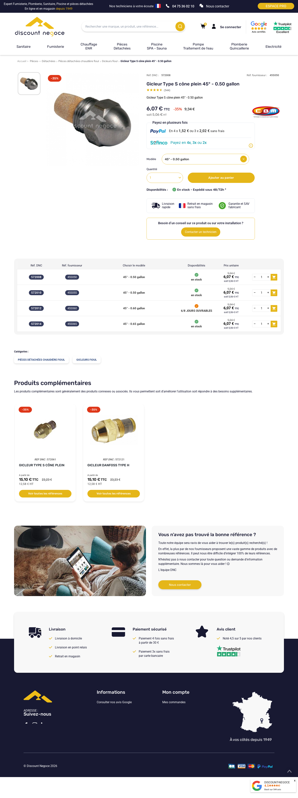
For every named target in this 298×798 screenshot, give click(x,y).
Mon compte (175, 692)
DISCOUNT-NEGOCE (277, 782)
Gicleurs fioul (109, 61)
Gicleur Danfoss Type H (108, 465)
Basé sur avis (272, 789)
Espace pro (276, 6)
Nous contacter (180, 585)
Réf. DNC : (153, 75)
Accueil (21, 61)
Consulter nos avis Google (114, 702)
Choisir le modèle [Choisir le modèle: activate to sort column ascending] (134, 265)
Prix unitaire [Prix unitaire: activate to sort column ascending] (231, 265)
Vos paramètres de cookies (115, 733)
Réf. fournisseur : (257, 75)
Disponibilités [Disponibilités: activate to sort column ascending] (196, 265)
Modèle (152, 159)
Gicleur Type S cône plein (41, 465)
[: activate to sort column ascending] (265, 265)
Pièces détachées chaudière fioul (78, 61)
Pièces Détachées (122, 46)
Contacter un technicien (200, 232)
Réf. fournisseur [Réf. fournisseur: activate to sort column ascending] (72, 265)
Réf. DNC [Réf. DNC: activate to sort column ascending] (36, 265)
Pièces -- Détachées (42, 61)
